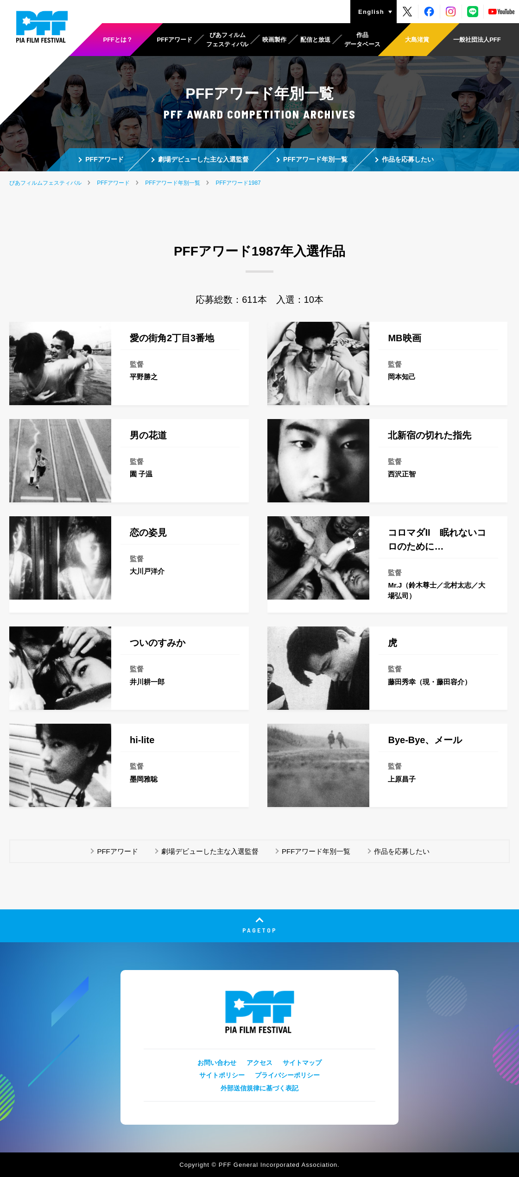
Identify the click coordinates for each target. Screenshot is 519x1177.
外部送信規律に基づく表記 (259, 1088)
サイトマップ (302, 1062)
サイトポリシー (222, 1075)
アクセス (259, 1062)
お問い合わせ (216, 1062)
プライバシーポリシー (287, 1075)
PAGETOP (259, 930)
